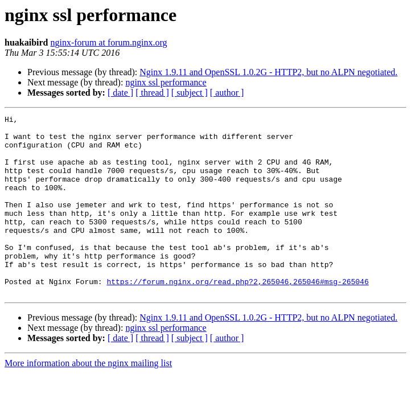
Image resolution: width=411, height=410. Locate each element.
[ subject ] (189, 92)
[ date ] (120, 92)
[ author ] (227, 92)
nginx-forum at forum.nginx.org (108, 42)
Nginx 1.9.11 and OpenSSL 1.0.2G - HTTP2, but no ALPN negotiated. (268, 72)
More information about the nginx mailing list (88, 399)
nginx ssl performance (165, 82)
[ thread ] (152, 92)
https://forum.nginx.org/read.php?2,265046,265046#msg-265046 (237, 315)
